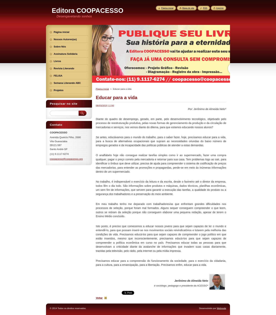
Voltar (99, 297)
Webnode (221, 308)
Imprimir (220, 8)
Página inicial (102, 89)
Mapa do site (188, 8)
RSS (205, 8)
